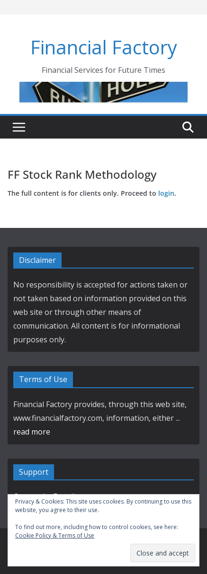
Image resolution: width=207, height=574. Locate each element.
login (166, 193)
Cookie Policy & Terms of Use (54, 535)
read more (31, 431)
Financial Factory (103, 47)
